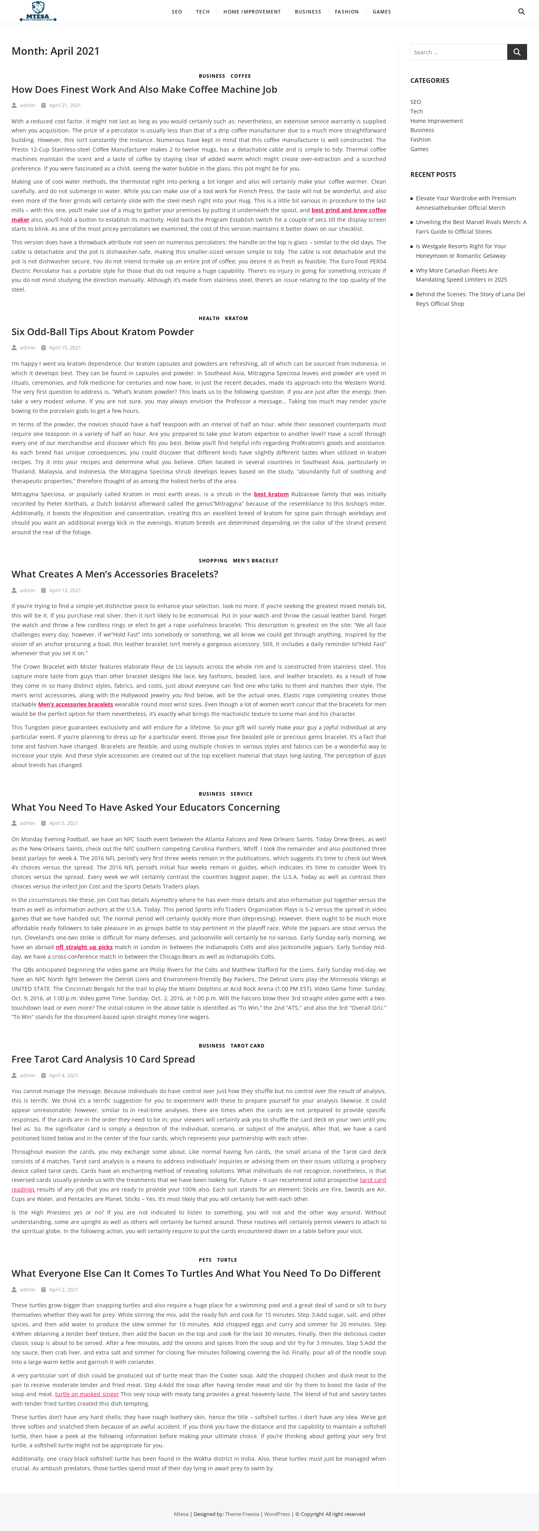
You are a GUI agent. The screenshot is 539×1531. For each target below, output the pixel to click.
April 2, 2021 (59, 1289)
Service (242, 793)
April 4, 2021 (59, 1075)
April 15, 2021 (61, 347)
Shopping (213, 560)
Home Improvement (252, 11)
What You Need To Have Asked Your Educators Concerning (146, 806)
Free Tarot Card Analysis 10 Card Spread (103, 1058)
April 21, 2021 (61, 105)
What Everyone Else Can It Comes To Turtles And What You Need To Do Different (196, 1273)
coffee (241, 76)
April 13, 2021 (61, 590)
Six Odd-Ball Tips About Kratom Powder (103, 331)
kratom (236, 318)
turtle (227, 1260)
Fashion (347, 11)
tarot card (248, 1045)
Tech (203, 11)
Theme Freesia (242, 1514)
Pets (205, 1260)
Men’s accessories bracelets (75, 704)
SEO (177, 11)
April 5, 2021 (59, 823)
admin (23, 105)
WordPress (277, 1514)
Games (382, 11)
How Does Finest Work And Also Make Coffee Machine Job (144, 89)
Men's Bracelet (256, 560)
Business (308, 11)
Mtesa (181, 1514)
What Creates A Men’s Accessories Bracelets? (115, 573)
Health (209, 318)
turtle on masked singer (87, 1394)
